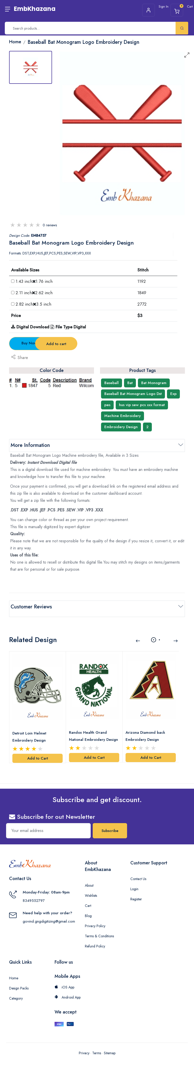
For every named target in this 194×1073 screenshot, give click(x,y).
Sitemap (109, 1047)
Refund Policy (95, 940)
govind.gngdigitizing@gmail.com (49, 915)
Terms (96, 1047)
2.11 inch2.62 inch (34, 293)
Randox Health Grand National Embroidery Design (89, 730)
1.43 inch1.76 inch (34, 281)
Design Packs (19, 982)
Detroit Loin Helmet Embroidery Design (30, 730)
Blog (88, 909)
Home (13, 972)
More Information (30, 445)
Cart (88, 899)
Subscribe (110, 824)
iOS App (64, 981)
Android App (68, 991)
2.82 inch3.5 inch (33, 304)
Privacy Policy (95, 919)
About (89, 879)
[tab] (30, 67)
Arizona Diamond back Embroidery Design (146, 730)
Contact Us (138, 872)
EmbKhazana (35, 9)
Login (134, 882)
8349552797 (34, 894)
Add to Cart (37, 752)
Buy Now (37, 343)
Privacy (84, 1047)
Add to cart (97, 344)
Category (16, 992)
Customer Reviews (31, 606)
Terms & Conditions (99, 929)
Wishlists (91, 889)
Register (136, 893)
